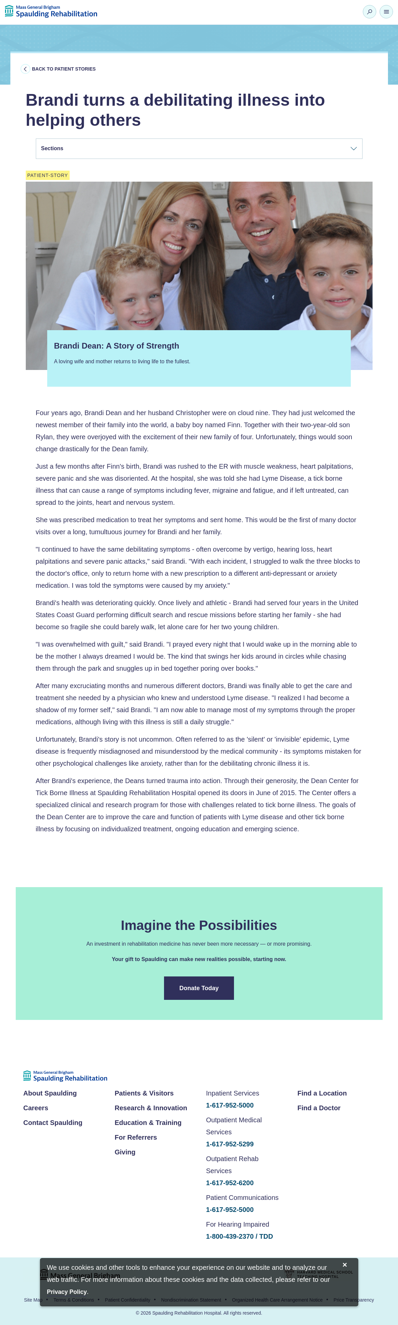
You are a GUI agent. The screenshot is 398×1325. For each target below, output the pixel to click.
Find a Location (322, 1093)
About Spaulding (50, 1093)
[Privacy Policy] (67, 1292)
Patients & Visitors (144, 1093)
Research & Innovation (151, 1108)
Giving (125, 1152)
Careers (36, 1108)
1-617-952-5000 (230, 1105)
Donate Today (199, 988)
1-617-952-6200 (230, 1183)
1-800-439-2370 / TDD (239, 1236)
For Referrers (136, 1137)
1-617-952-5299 (230, 1144)
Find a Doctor (319, 1108)
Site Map (33, 1300)
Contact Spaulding (53, 1122)
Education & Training (148, 1122)
